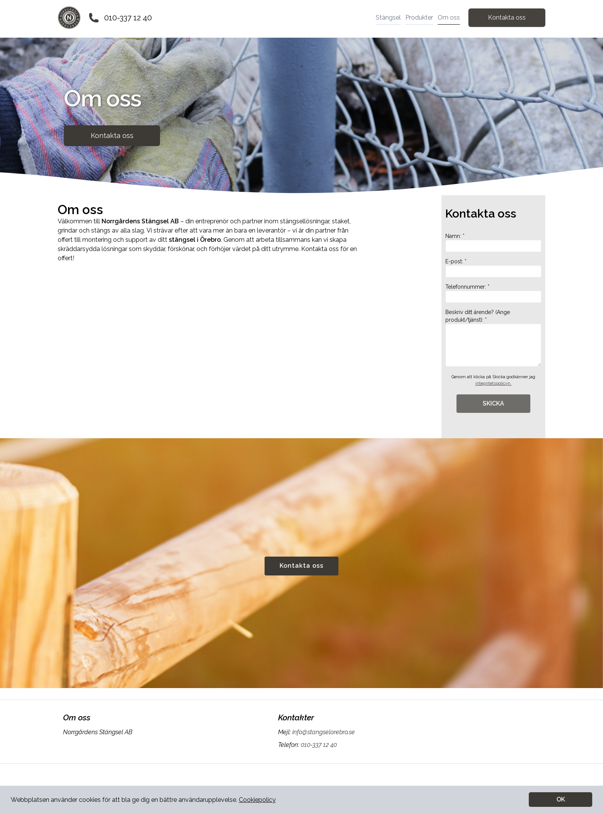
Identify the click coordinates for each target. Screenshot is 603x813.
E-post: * (493, 268)
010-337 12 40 (128, 17)
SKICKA (493, 403)
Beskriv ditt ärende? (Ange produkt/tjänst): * (493, 338)
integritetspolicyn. (493, 383)
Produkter (419, 17)
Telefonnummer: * (493, 293)
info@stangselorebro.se (323, 732)
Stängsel (388, 17)
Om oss (449, 17)
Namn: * (493, 242)
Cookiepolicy (257, 799)
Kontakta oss (507, 17)
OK (560, 799)
